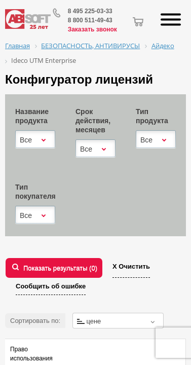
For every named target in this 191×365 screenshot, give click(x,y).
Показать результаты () (60, 268)
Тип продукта (152, 116)
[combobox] (35, 140)
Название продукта (32, 116)
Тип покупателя (35, 191)
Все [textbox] (26, 140)
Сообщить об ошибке (51, 286)
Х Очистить (131, 266)
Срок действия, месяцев (92, 120)
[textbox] (118, 321)
